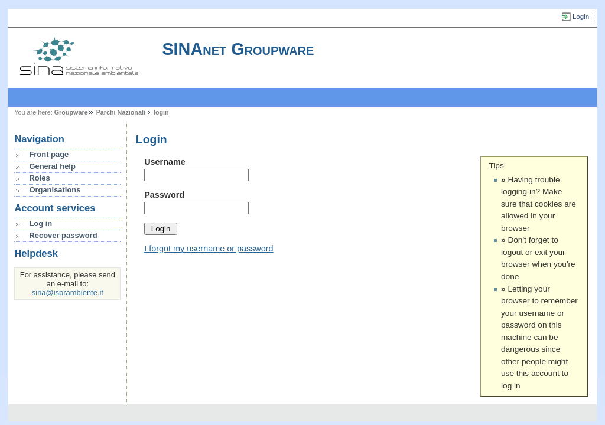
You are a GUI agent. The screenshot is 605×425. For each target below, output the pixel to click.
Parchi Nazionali (120, 112)
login (161, 112)
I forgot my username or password (208, 248)
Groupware (71, 112)
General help (52, 166)
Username (165, 161)
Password (164, 195)
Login (581, 16)
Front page (49, 154)
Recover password (63, 235)
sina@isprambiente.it (67, 292)
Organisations (54, 189)
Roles (39, 178)
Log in (40, 223)
